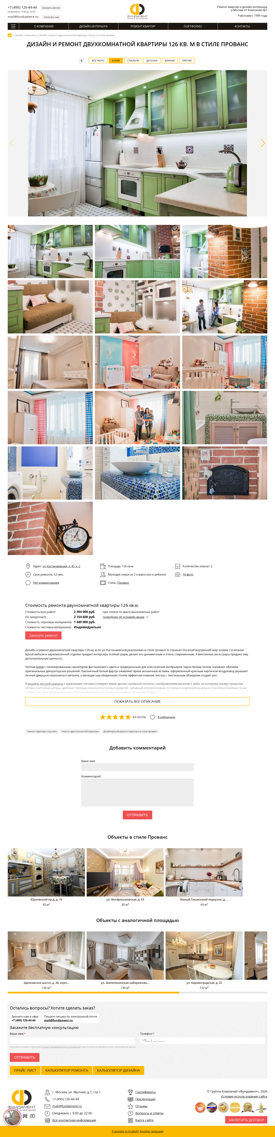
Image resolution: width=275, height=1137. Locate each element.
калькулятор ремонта (66, 1070)
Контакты (242, 26)
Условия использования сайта (244, 1096)
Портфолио (193, 26)
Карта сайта (144, 1120)
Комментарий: (91, 776)
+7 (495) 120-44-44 (22, 7)
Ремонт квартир (143, 26)
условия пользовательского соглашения (61, 1046)
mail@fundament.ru (23, 17)
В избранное (166, 717)
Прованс (123, 583)
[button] (263, 143)
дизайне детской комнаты (45, 684)
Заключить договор (246, 1120)
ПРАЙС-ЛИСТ (25, 1070)
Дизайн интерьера (93, 26)
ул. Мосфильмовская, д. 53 (125, 899)
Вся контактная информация (74, 1120)
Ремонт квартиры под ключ (42, 731)
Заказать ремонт (43, 635)
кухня (40, 667)
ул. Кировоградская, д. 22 (204, 983)
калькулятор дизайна (118, 1070)
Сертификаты (145, 1092)
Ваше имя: (88, 761)
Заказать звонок (51, 7)
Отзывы (141, 1106)
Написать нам (51, 17)
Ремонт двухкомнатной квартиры (80, 731)
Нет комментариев (46, 583)
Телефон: (202, 1038)
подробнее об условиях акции (123, 617)
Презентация (145, 1099)
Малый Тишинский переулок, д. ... (204, 899)
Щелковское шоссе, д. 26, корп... (46, 983)
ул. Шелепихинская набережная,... (125, 983)
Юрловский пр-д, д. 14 (46, 899)
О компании (43, 26)
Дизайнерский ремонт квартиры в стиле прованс (130, 731)
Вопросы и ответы (149, 1113)
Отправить (137, 815)
